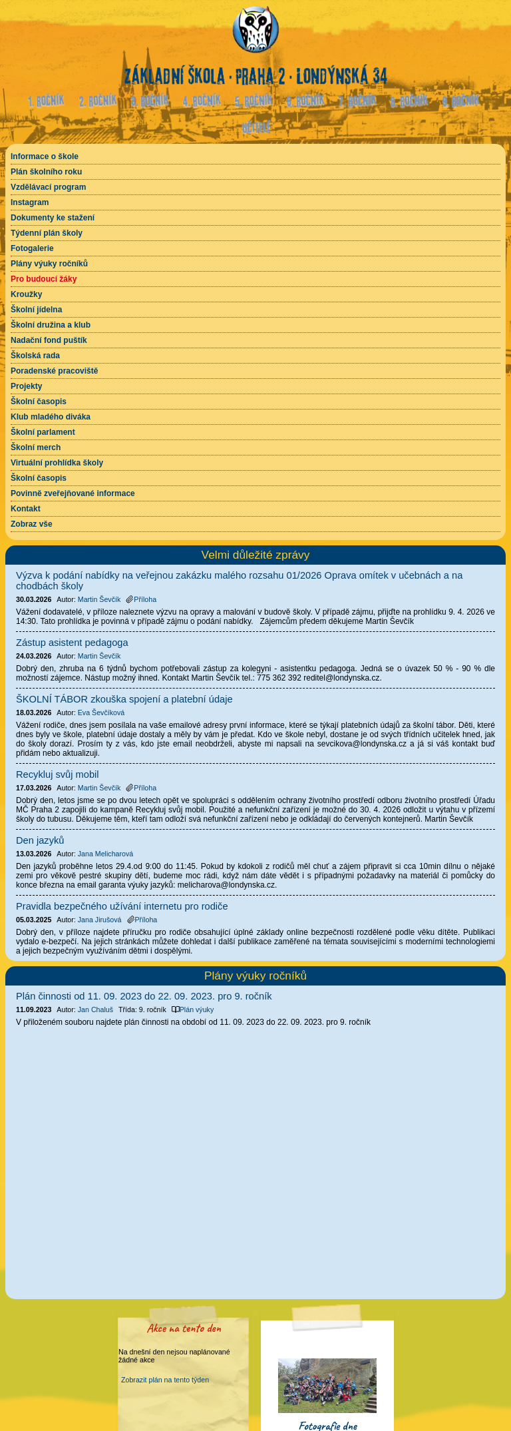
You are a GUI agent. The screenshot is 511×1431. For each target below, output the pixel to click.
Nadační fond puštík (49, 340)
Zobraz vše (32, 524)
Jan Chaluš (95, 1009)
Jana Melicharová (106, 854)
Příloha (141, 599)
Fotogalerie (32, 248)
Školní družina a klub (50, 325)
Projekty (26, 386)
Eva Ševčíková (101, 712)
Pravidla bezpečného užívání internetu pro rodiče (122, 906)
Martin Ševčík (99, 599)
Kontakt (26, 508)
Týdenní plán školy (47, 233)
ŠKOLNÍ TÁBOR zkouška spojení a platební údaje (124, 699)
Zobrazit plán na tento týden (165, 1380)
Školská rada (35, 355)
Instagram (30, 202)
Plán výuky (193, 1009)
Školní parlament (43, 432)
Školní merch (36, 447)
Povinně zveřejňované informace (73, 493)
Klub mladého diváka (50, 417)
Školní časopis (39, 401)
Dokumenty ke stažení (52, 217)
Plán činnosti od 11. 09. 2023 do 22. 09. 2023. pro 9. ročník (144, 996)
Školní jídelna (36, 309)
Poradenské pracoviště (54, 371)
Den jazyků (40, 840)
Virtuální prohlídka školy (57, 462)
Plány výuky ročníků (49, 263)
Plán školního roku (46, 171)
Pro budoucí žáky (44, 279)
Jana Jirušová (100, 920)
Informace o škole (45, 156)
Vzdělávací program (48, 187)
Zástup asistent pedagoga (72, 642)
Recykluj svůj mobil (57, 774)
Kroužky (26, 294)
